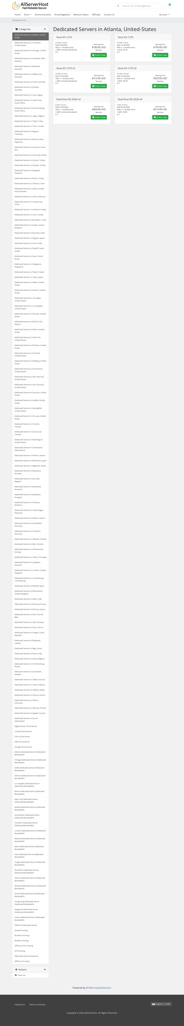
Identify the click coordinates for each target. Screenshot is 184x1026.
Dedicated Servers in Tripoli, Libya (29, 121)
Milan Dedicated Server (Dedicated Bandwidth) (29, 847)
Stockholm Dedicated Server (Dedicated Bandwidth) (27, 871)
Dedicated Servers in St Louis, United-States (30, 417)
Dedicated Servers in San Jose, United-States (31, 393)
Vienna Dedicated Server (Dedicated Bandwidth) (30, 879)
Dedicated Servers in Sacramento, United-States (29, 370)
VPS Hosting (20, 951)
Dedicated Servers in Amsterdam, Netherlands (29, 449)
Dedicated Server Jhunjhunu (26, 956)
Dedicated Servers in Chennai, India (30, 183)
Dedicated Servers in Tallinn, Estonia (30, 679)
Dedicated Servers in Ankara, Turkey (30, 160)
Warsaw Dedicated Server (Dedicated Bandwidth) (30, 887)
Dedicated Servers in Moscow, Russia (30, 604)
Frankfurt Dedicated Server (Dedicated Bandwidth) (26, 824)
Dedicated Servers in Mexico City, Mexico (29, 323)
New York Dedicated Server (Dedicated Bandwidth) (26, 800)
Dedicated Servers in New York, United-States (28, 338)
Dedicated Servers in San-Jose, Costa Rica (30, 148)
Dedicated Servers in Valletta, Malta (30, 690)
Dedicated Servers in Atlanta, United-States (30, 36)
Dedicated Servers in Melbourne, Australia (28, 75)
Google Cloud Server (23, 747)
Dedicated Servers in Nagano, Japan (30, 238)
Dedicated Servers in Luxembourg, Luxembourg (29, 579)
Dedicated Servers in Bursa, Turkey (29, 178)
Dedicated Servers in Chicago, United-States (30, 51)
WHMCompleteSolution (98, 987)
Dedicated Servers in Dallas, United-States (30, 283)
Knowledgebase (62, 14)
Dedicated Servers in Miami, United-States (30, 330)
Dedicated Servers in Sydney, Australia (27, 88)
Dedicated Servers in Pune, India (28, 243)
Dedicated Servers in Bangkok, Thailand (27, 171)
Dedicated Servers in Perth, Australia (30, 82)
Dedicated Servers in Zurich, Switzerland (26, 719)
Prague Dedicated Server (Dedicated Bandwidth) (30, 863)
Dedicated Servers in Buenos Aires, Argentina (29, 140)
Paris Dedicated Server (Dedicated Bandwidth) (29, 855)
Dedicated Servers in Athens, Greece (30, 455)
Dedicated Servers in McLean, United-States (30, 315)
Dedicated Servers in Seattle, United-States (30, 401)
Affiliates (96, 14)
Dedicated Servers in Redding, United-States (31, 362)
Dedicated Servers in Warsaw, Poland (30, 708)
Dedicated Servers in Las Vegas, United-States (28, 299)
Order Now (99, 55)
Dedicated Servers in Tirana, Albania (30, 685)
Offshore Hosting (22, 961)
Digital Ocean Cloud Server (26, 726)
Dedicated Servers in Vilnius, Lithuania (26, 701)
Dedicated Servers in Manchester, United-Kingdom (29, 592)
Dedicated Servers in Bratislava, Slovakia (28, 472)
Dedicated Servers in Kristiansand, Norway (29, 550)
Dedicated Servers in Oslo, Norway (29, 622)
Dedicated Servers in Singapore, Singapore (28, 265)
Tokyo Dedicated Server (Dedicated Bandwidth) (29, 918)
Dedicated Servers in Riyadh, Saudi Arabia (29, 249)
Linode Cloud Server (23, 731)
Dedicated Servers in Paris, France (29, 627)
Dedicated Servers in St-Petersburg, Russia (30, 665)
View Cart (20, 975)
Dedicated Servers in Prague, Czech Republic (29, 634)
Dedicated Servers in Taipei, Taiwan (29, 272)
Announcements (43, 14)
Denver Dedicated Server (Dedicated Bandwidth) (30, 777)
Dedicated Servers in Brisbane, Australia (27, 67)
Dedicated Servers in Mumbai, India (30, 233)
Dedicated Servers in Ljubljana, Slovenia (28, 563)
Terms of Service (37, 1004)
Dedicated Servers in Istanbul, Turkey (30, 209)
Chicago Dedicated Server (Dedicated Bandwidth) (30, 761)
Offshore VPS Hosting (24, 946)
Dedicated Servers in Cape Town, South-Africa (28, 101)
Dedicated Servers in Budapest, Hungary (28, 495)
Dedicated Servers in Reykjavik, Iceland (28, 641)
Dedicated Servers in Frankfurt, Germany (28, 532)
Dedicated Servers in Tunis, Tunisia (29, 126)
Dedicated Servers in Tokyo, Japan (29, 277)
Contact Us (109, 14)
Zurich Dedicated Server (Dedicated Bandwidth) (29, 895)
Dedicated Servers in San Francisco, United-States (29, 386)
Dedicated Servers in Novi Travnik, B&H (29, 615)
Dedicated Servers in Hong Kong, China (28, 203)
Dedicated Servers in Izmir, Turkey (29, 214)
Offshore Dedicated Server (26, 925)
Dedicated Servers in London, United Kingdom (30, 571)
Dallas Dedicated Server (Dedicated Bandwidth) (29, 769)
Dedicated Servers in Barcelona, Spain (30, 460)
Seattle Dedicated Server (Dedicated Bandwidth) (30, 808)
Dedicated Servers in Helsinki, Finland (30, 539)
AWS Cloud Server (22, 742)
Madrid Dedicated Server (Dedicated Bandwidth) (30, 840)
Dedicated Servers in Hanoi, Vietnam (30, 196)
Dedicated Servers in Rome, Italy (28, 653)
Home (18, 14)
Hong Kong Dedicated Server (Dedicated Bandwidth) (27, 902)
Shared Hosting (21, 930)
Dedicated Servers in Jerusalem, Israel (30, 220)
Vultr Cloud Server (22, 736)
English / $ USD (161, 1004)
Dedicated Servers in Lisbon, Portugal (30, 557)
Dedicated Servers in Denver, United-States (30, 291)
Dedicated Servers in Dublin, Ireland (30, 518)
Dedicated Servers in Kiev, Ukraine (29, 544)
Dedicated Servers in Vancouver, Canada (28, 433)
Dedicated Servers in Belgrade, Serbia (30, 466)
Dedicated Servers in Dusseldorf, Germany (28, 524)
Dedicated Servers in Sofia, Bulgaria (29, 659)
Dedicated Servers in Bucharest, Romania (28, 488)
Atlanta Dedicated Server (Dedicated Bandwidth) (30, 753)
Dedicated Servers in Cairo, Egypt (29, 95)
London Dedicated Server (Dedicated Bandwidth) (30, 832)
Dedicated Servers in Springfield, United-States (28, 409)
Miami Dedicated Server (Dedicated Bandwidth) (29, 792)
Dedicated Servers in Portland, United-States (27, 354)
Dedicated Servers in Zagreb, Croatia (30, 713)
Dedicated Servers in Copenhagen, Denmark (29, 511)
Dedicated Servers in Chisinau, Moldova (27, 503)
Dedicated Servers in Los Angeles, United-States (29, 307)
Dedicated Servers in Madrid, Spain (29, 586)
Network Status (81, 14)
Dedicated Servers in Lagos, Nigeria (29, 116)
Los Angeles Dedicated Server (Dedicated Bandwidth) (27, 785)
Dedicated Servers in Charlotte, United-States (28, 44)
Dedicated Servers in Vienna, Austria (30, 695)
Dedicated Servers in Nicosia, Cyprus (30, 609)
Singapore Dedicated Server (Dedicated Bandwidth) (26, 910)
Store (27, 14)
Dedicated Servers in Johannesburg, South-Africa (30, 109)
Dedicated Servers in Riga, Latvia (28, 648)
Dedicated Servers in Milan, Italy (28, 599)
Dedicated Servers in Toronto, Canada (27, 425)
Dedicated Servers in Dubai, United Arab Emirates (29, 190)
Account (163, 14)
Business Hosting (22, 935)
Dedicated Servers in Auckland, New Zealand (30, 59)
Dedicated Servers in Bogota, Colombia (27, 132)
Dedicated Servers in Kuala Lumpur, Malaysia (30, 226)
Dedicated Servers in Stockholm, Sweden (28, 673)
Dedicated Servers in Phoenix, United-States (31, 346)
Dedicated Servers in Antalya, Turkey (30, 165)
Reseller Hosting (21, 940)
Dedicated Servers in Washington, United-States (29, 441)
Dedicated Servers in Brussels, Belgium (27, 480)
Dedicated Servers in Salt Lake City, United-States (29, 378)
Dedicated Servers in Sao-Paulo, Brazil (30, 155)
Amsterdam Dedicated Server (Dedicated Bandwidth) (27, 816)
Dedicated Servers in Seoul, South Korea (29, 257)
